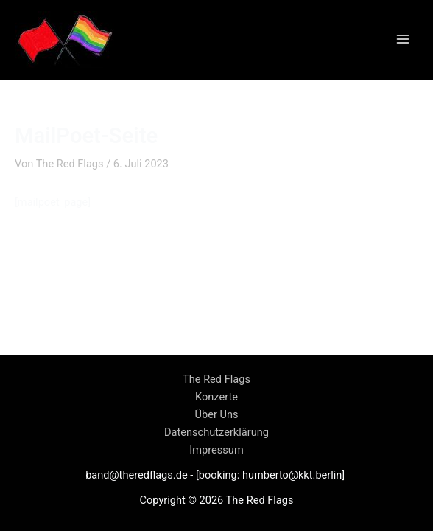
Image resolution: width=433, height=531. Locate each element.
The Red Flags (216, 379)
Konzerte (216, 396)
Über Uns (217, 414)
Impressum (216, 450)
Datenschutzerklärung (216, 432)
